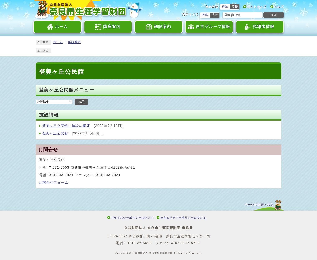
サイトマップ (257, 6)
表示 (81, 101)
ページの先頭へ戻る (259, 204)
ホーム (58, 42)
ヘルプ (279, 6)
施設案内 (74, 42)
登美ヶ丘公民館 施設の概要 (66, 126)
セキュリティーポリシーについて (183, 217)
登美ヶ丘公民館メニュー (66, 89)
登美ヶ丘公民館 (55, 133)
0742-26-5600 (139, 243)
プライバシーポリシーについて (132, 217)
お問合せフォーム (54, 182)
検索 (273, 15)
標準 (225, 6)
